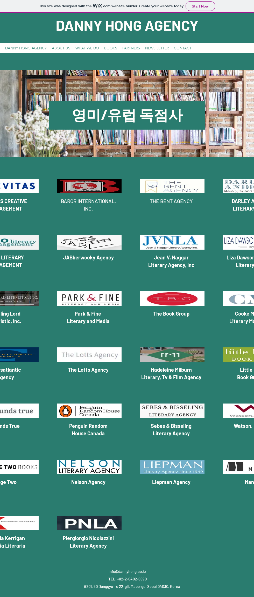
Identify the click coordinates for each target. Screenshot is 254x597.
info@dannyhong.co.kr (127, 571)
